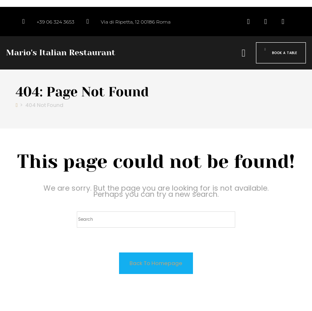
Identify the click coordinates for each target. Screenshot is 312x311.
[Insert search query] (156, 219)
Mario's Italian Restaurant (60, 52)
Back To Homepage (156, 263)
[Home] (16, 105)
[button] (243, 53)
